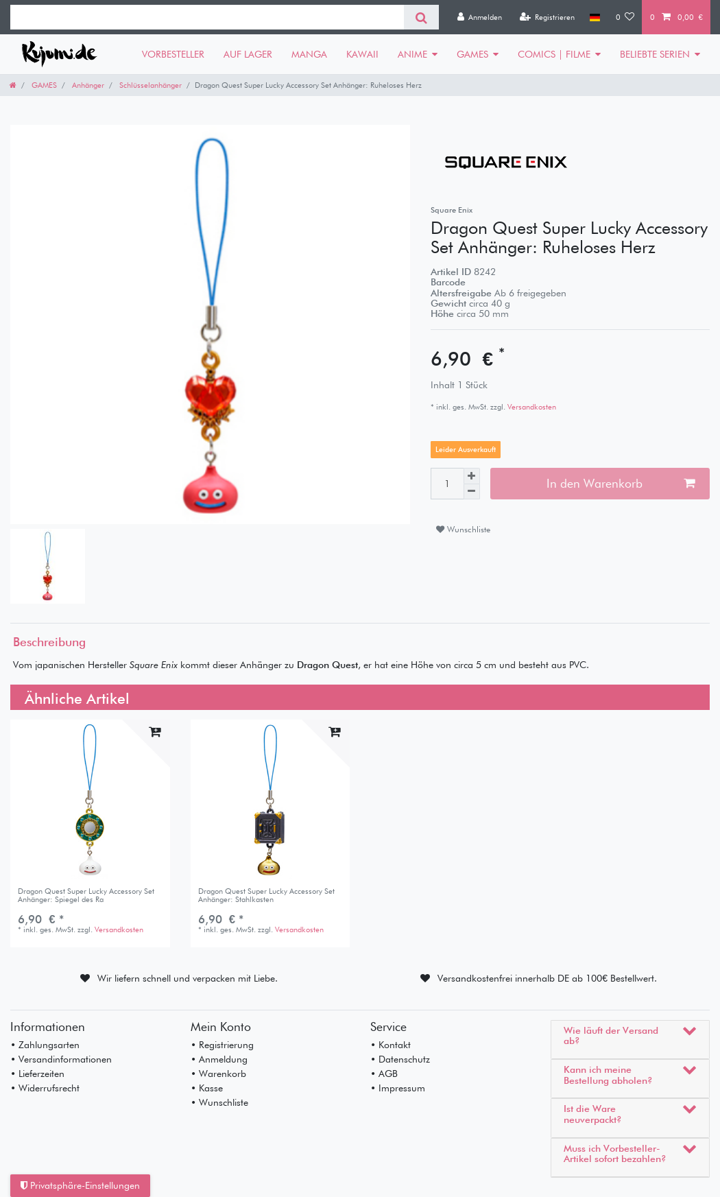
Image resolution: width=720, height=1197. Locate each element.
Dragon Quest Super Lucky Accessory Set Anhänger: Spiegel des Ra (86, 895)
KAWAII (362, 54)
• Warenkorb (218, 1073)
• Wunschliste (219, 1102)
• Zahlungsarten (45, 1044)
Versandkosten (530, 407)
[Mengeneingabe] (447, 483)
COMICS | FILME (554, 54)
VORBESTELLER (173, 54)
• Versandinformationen (61, 1059)
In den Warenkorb (621, 483)
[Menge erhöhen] (472, 476)
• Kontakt (390, 1044)
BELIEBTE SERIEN (655, 54)
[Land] (595, 17)
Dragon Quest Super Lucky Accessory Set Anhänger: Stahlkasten (266, 895)
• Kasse (207, 1087)
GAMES (472, 54)
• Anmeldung (219, 1059)
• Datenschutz (400, 1059)
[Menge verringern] (472, 492)
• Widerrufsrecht (45, 1087)
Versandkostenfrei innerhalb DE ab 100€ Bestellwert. (547, 978)
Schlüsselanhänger (149, 85)
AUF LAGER (248, 54)
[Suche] (421, 17)
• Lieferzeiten (37, 1073)
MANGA (309, 54)
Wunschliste (463, 529)
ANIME (412, 54)
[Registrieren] (547, 17)
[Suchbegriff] (207, 17)
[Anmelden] (479, 17)
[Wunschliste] (625, 17)
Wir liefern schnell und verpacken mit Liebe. (187, 978)
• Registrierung (222, 1044)
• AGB (384, 1073)
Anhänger (87, 85)
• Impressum (397, 1087)
